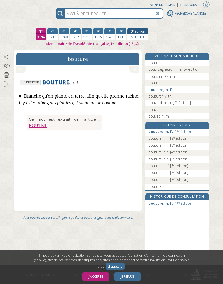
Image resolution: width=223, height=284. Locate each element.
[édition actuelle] (137, 34)
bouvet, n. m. (159, 116)
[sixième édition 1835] (98, 34)
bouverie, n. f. (159, 109)
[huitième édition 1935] (121, 34)
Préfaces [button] (188, 5)
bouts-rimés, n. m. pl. (165, 76)
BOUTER (38, 125)
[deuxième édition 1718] (52, 34)
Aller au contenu (34, 5)
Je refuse (127, 276)
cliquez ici (115, 266)
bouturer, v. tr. (160, 96)
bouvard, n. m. (169, 102)
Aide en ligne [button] (162, 5)
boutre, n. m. (158, 62)
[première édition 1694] (41, 34)
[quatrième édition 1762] (75, 34)
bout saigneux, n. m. (174, 69)
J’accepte (96, 276)
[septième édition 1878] (109, 34)
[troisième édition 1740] (64, 34)
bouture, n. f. (160, 89)
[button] (6, 57)
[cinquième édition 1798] (87, 34)
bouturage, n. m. (161, 82)
